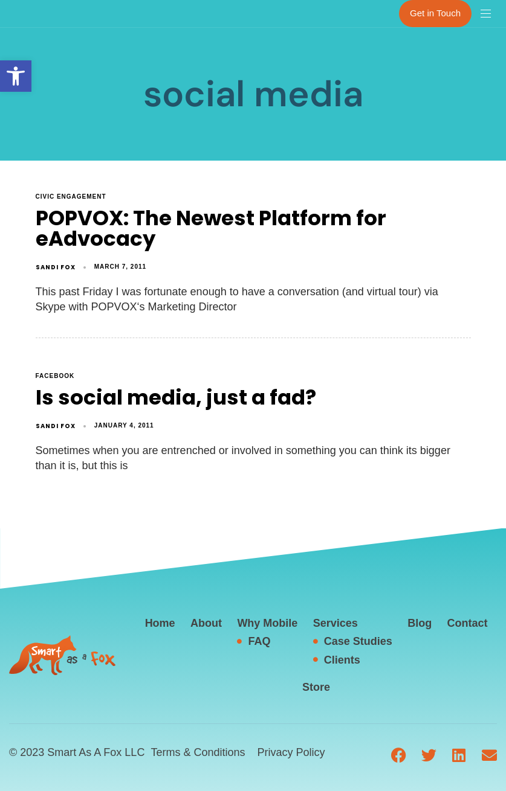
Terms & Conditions (198, 752)
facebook (55, 376)
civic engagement (71, 196)
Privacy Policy (291, 752)
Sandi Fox (56, 267)
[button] (15, 76)
